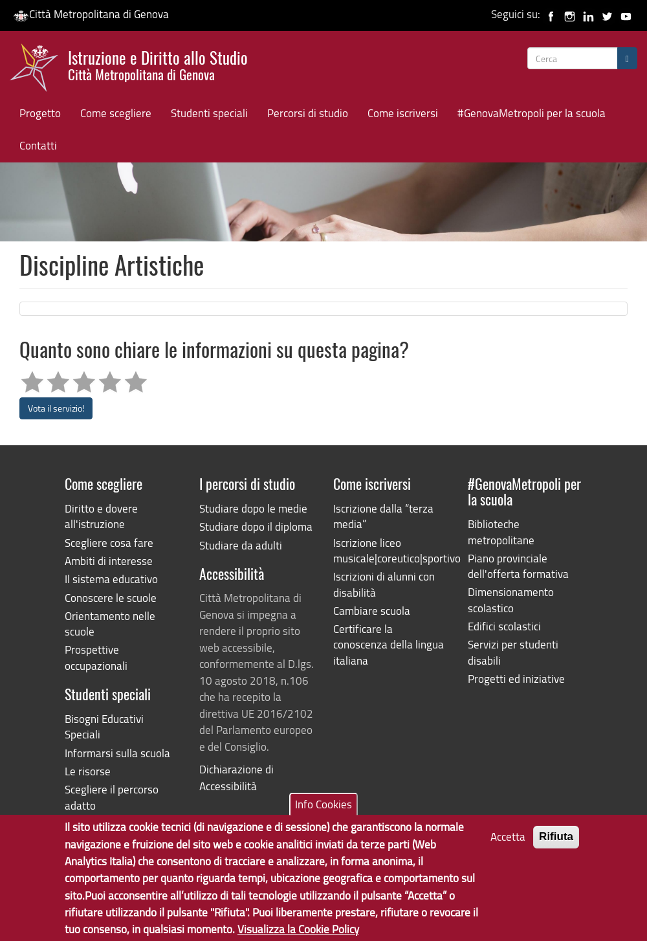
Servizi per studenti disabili (513, 652)
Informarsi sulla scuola (117, 753)
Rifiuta (556, 846)
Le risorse (88, 771)
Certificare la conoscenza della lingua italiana (388, 644)
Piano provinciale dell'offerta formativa (518, 566)
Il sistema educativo (111, 578)
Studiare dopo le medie (253, 508)
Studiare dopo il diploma (256, 526)
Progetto (40, 112)
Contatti (38, 145)
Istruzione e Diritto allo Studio (158, 64)
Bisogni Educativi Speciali (104, 726)
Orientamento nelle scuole (110, 623)
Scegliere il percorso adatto (112, 797)
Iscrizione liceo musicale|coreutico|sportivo (390, 550)
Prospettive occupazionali (96, 657)
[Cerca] (627, 58)
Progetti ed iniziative (516, 678)
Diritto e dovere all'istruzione (101, 516)
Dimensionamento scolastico (511, 599)
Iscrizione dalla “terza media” (383, 516)
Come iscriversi (402, 112)
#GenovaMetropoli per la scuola (531, 112)
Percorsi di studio (307, 112)
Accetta (507, 846)
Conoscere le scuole (111, 597)
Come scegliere (115, 112)
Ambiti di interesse (109, 560)
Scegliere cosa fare (109, 542)
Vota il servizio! (56, 408)
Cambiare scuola (371, 610)
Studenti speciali (209, 112)
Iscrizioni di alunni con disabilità (384, 584)
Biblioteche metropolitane (501, 531)
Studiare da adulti (240, 545)
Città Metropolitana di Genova (91, 13)
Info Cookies (323, 813)
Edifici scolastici (504, 626)
